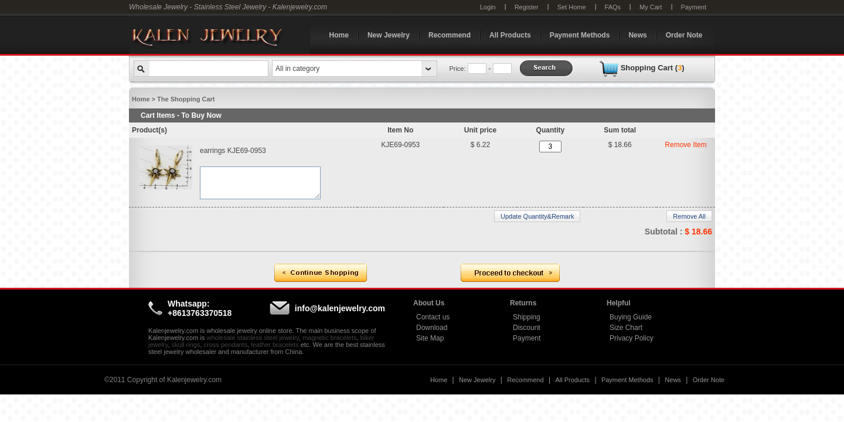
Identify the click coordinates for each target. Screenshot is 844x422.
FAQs (613, 7)
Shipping (526, 317)
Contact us (433, 317)
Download (431, 328)
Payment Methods (580, 35)
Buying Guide (631, 317)
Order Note (684, 35)
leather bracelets (274, 344)
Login (488, 7)
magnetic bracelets (329, 337)
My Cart (650, 7)
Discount (526, 328)
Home (339, 35)
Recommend (449, 35)
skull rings (186, 344)
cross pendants (226, 344)
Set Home (571, 7)
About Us (428, 303)
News (637, 35)
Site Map (430, 338)
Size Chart (626, 328)
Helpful (619, 303)
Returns (523, 303)
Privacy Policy (632, 338)
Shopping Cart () (653, 67)
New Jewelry (388, 35)
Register (527, 7)
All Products (510, 35)
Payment (693, 7)
